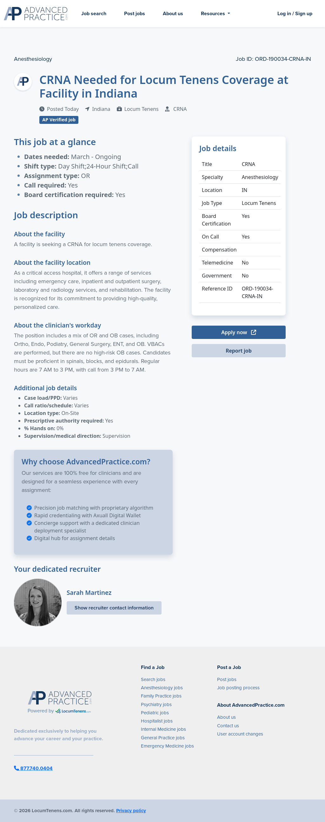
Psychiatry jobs (156, 704)
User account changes (240, 733)
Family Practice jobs (161, 695)
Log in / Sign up (294, 13)
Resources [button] (213, 13)
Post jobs (134, 13)
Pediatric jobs (155, 712)
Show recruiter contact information (114, 607)
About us (173, 13)
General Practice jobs (163, 737)
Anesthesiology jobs (162, 687)
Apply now (238, 332)
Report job (239, 350)
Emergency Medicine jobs (167, 745)
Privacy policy (131, 810)
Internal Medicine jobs (163, 729)
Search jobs (153, 679)
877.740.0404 (33, 768)
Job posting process (238, 687)
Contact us (228, 725)
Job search (93, 13)
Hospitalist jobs (157, 720)
